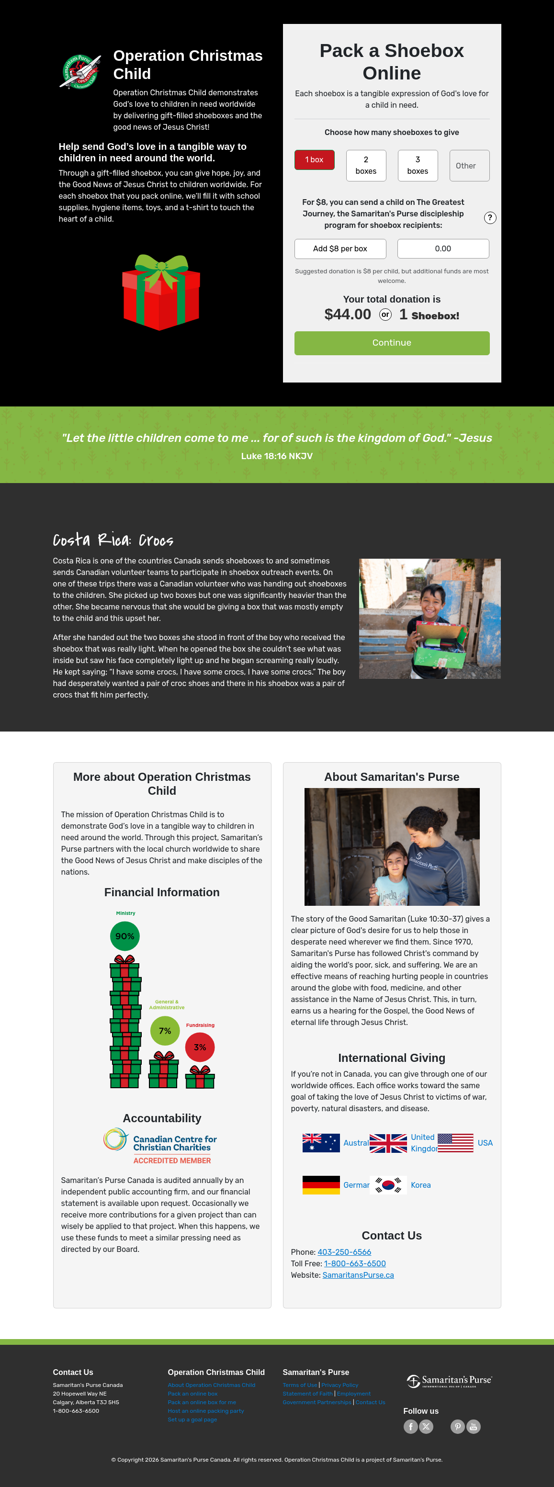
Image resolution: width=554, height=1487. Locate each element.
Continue (392, 342)
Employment (354, 1393)
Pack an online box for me (202, 1402)
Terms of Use (300, 1385)
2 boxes (365, 165)
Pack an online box (193, 1393)
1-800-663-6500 (355, 1263)
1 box (314, 159)
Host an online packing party (206, 1411)
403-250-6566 (344, 1252)
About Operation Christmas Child (212, 1385)
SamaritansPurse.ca (358, 1275)
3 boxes (417, 165)
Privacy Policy (339, 1385)
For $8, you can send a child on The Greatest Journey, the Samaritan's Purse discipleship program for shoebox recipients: (383, 214)
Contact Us (370, 1402)
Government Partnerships (318, 1402)
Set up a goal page (192, 1419)
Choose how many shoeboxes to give (392, 132)
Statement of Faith (308, 1393)
